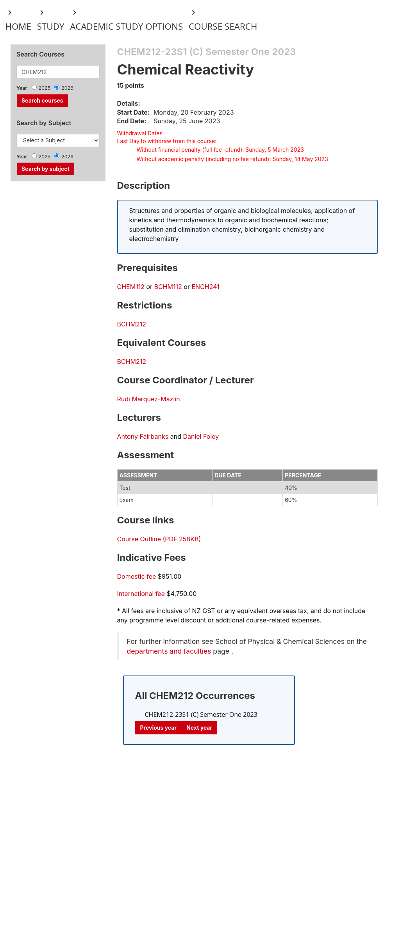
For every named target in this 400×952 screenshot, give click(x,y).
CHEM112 (131, 287)
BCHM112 (168, 287)
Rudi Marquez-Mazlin (148, 399)
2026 (67, 88)
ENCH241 (205, 287)
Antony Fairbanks (143, 436)
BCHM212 (131, 324)
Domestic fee (136, 576)
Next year (199, 727)
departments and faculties (169, 651)
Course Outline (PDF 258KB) (159, 539)
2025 (45, 88)
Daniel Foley (201, 436)
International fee (141, 593)
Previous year (158, 727)
